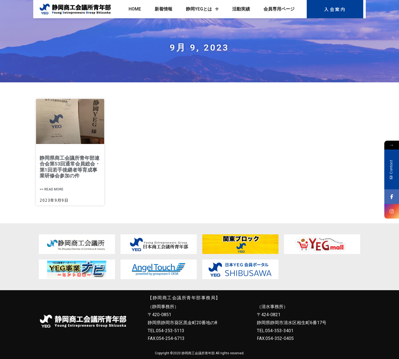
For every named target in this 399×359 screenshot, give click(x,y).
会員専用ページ (279, 9)
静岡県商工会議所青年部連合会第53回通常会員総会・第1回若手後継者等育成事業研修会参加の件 (70, 167)
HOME (135, 9)
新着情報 (163, 9)
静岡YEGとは (202, 9)
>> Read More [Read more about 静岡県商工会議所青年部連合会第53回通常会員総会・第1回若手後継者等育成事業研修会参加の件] (51, 189)
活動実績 (241, 9)
